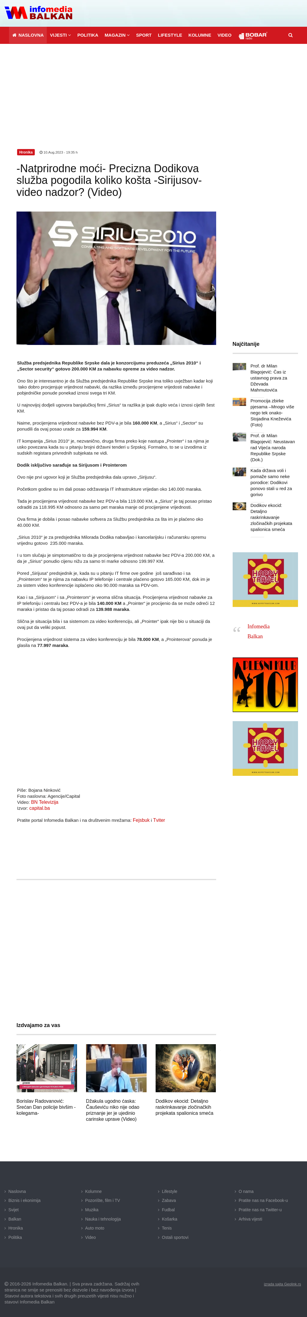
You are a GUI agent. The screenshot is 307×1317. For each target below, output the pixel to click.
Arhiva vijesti (250, 1217)
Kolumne (93, 1189)
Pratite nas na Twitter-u (260, 1208)
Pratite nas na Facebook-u (263, 1199)
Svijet (13, 1208)
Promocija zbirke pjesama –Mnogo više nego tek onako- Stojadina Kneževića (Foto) (271, 405)
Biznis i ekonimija (24, 1199)
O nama (246, 1189)
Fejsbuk (141, 818)
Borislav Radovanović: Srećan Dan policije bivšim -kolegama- (46, 1105)
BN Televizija (44, 800)
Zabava (169, 1199)
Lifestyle (169, 1189)
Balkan (14, 1217)
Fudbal (168, 1208)
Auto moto (94, 1226)
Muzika (91, 1208)
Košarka (169, 1217)
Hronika (15, 1226)
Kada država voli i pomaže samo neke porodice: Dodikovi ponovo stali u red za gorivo (270, 469)
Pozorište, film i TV (102, 1199)
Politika (15, 1235)
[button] (60, 33)
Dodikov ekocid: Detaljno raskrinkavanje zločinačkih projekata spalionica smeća (184, 1105)
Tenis (167, 1226)
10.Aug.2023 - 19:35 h (59, 151)
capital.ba (39, 806)
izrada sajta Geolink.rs (280, 1282)
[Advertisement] (153, 87)
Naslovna (17, 1189)
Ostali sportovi (175, 1235)
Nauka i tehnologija (103, 1217)
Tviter (157, 818)
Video (90, 1235)
